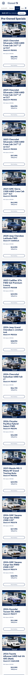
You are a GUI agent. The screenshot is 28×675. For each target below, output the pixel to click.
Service (17, 8)
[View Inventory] (14, 29)
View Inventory (14, 65)
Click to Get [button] (21, 13)
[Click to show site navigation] (25, 8)
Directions (11, 8)
